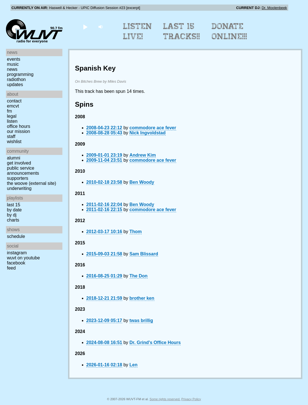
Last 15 (13, 204)
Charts (13, 220)
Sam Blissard (144, 253)
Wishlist (14, 141)
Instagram (17, 252)
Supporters (18, 178)
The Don (139, 275)
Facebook (16, 262)
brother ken (142, 298)
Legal (12, 116)
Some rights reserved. (165, 399)
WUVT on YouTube (23, 257)
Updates (15, 84)
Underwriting (19, 188)
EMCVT (13, 106)
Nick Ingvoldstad (148, 132)
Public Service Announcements (23, 171)
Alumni (13, 158)
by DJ (12, 215)
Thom (136, 231)
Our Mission (18, 131)
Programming (20, 74)
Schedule (16, 236)
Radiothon (16, 79)
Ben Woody (142, 182)
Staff (11, 136)
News (12, 69)
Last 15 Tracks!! (181, 31)
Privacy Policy (191, 399)
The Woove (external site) (31, 183)
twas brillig (141, 320)
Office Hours (18, 126)
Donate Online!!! (229, 31)
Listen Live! (137, 31)
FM (9, 111)
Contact (14, 100)
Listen (12, 121)
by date (14, 209)
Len (133, 364)
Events (13, 59)
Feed (11, 268)
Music (13, 64)
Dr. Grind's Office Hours (155, 342)
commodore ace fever (153, 127)
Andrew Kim (143, 155)
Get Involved (19, 163)
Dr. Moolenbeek (274, 8)
